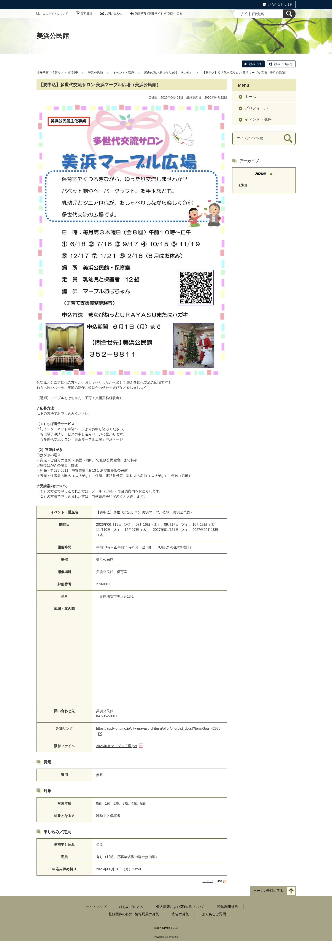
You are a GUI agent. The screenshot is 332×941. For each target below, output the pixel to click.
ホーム (250, 96)
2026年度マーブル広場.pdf (119, 746)
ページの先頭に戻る (268, 891)
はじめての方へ (131, 907)
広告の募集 (180, 914)
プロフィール (256, 108)
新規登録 (86, 13)
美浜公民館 (95, 72)
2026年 (260, 174)
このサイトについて (55, 13)
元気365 (173, 936)
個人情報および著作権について (180, 907)
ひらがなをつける (280, 4)
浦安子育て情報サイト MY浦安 (57, 72)
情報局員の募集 (147, 914)
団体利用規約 (227, 907)
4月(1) (243, 185)
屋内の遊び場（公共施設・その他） (168, 72)
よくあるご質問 (214, 914)
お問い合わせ (113, 13)
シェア (208, 881)
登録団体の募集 (120, 914)
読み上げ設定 (283, 64)
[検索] (289, 13)
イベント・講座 (123, 72)
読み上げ (255, 64)
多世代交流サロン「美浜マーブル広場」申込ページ (83, 439)
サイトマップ (96, 907)
